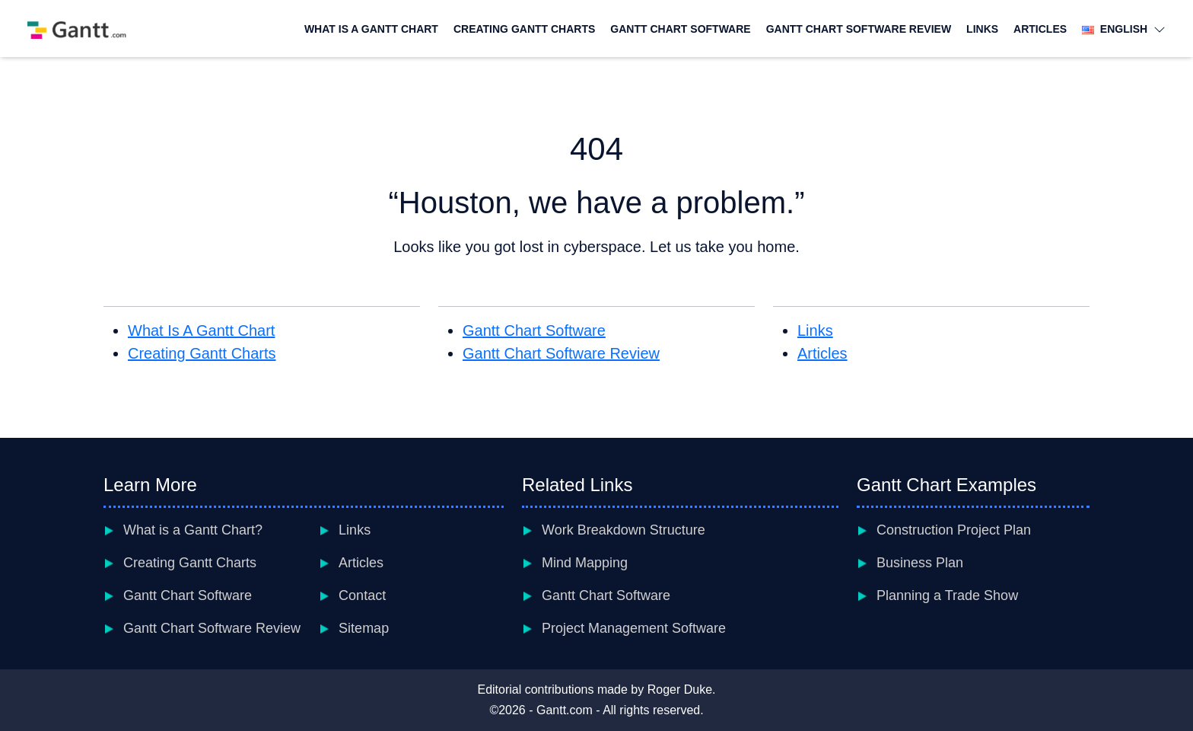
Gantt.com (564, 710)
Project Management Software (634, 628)
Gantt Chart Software (680, 29)
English (1124, 29)
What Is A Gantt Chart (371, 29)
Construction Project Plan (953, 530)
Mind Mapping (585, 562)
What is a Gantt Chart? (192, 530)
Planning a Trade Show (947, 595)
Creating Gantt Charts (524, 29)
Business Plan (919, 562)
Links (982, 29)
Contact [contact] (362, 595)
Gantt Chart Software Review (858, 29)
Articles (1040, 29)
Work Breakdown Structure (623, 530)
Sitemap (364, 628)
